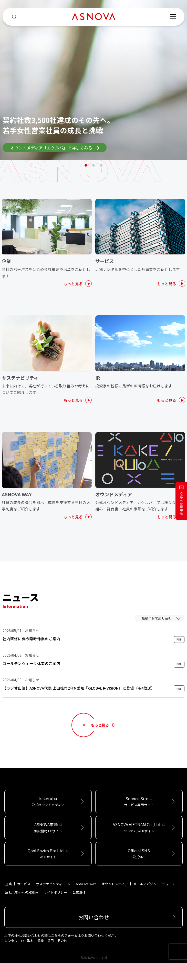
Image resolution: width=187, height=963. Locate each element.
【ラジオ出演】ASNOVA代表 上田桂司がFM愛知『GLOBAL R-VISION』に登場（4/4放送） (79, 688)
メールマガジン (145, 883)
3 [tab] (101, 165)
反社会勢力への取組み (21, 892)
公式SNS (79, 892)
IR (69, 883)
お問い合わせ (93, 917)
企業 (8, 883)
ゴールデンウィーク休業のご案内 (31, 663)
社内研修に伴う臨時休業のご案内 (31, 638)
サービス (23, 883)
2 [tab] (93, 165)
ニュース (168, 883)
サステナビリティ (49, 883)
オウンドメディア (114, 883)
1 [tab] (86, 165)
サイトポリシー (55, 892)
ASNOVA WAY (86, 883)
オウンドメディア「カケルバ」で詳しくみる (54, 148)
